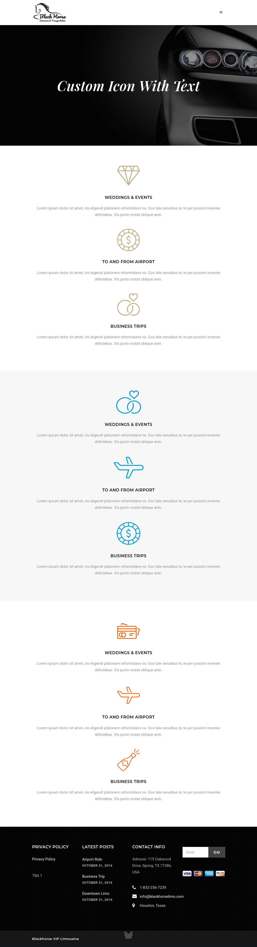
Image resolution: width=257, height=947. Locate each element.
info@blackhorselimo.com (161, 896)
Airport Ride (92, 859)
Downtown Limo (95, 893)
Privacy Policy (43, 859)
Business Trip (93, 876)
